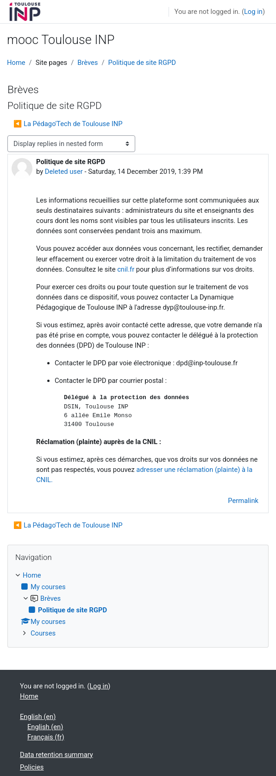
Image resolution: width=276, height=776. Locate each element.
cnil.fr (125, 269)
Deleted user (64, 171)
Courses (43, 633)
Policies (32, 767)
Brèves (87, 62)
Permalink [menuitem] (243, 500)
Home (16, 62)
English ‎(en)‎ (38, 716)
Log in (253, 11)
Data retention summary (56, 755)
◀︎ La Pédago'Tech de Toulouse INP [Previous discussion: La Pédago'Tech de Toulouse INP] (67, 124)
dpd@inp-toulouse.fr (207, 363)
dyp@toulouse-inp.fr (193, 307)
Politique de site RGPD (142, 62)
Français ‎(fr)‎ (45, 737)
